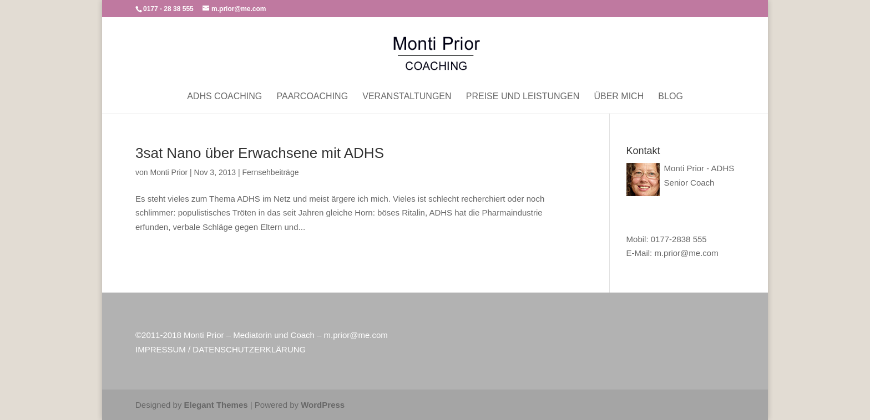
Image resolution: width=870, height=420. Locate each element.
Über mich (619, 97)
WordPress (323, 404)
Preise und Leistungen (522, 97)
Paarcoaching (312, 97)
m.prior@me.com (686, 253)
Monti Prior (169, 172)
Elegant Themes (216, 404)
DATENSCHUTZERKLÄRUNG (249, 349)
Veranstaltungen (406, 97)
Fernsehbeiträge (270, 172)
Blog (670, 97)
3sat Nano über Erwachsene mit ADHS (259, 153)
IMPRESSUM (160, 349)
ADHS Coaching (224, 97)
